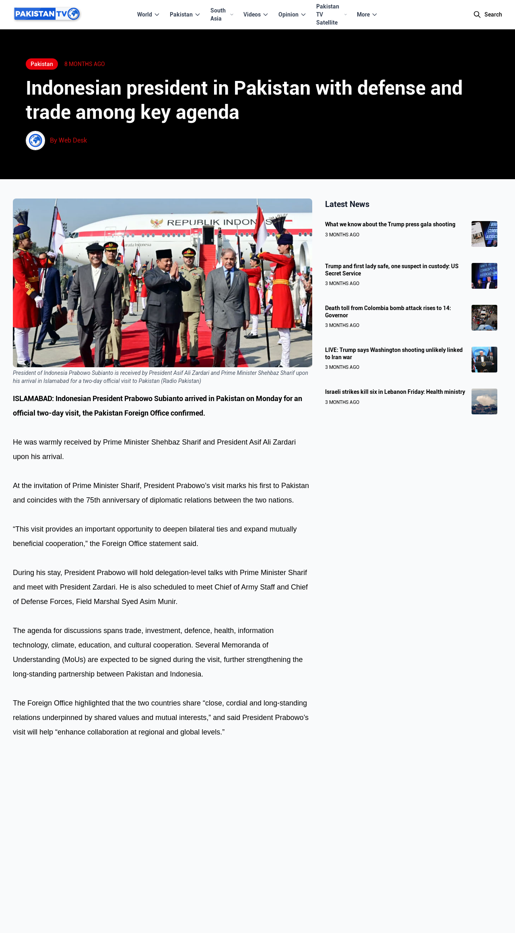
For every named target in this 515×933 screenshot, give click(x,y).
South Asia (222, 14)
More (367, 14)
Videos (256, 14)
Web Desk (73, 140)
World (148, 14)
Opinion (292, 14)
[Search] (487, 14)
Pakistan (185, 14)
